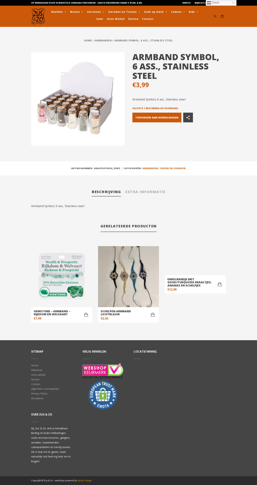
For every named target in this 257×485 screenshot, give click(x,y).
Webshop (36, 370)
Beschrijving (106, 191)
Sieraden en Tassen (124, 11)
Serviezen (96, 11)
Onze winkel (38, 374)
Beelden (59, 11)
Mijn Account (203, 2)
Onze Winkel (116, 19)
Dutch (213, 3)
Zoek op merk (155, 11)
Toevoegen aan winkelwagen (156, 117)
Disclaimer (37, 398)
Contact (148, 19)
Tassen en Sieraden (172, 168)
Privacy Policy (39, 393)
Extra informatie (145, 191)
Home (88, 40)
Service (186, 2)
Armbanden (103, 40)
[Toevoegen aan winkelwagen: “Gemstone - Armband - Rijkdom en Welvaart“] (86, 314)
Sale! (99, 19)
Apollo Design (85, 480)
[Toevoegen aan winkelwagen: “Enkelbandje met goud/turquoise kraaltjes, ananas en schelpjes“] (219, 284)
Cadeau (178, 11)
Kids (194, 11)
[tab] (106, 192)
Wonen (77, 11)
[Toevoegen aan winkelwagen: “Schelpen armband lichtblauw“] (152, 314)
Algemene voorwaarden (45, 388)
